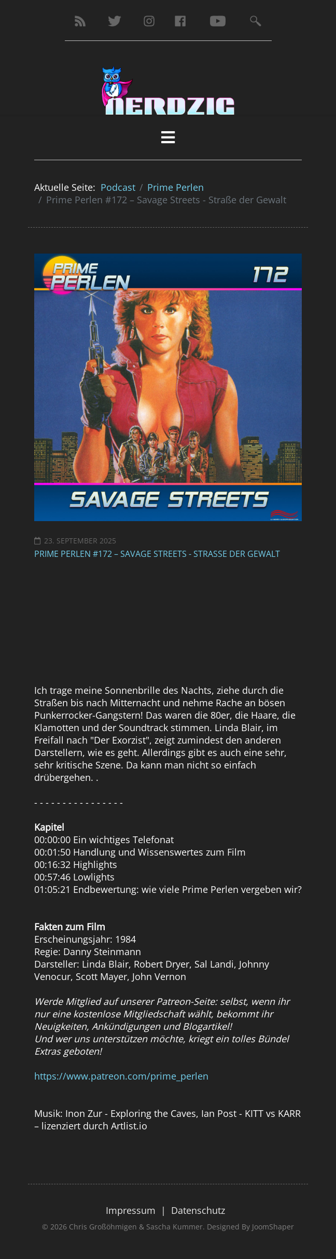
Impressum (131, 1210)
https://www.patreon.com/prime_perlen (121, 1076)
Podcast (118, 187)
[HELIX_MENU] (168, 137)
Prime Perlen (175, 187)
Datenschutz (198, 1210)
